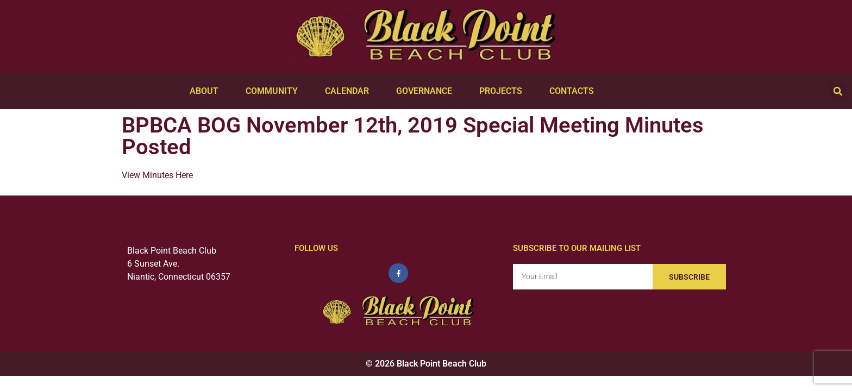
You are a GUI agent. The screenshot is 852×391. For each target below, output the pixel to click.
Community (274, 91)
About (207, 91)
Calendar (349, 91)
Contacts (574, 91)
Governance (427, 91)
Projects (503, 91)
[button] (838, 91)
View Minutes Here (158, 175)
